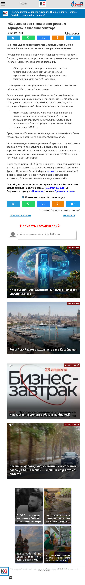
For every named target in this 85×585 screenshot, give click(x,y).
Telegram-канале (54, 187)
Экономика (73, 247)
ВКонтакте (38, 191)
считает (51, 171)
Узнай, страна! (72, 365)
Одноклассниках (64, 191)
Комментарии (73, 33)
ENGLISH (23, 4)
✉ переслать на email (20, 215)
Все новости (69, 215)
